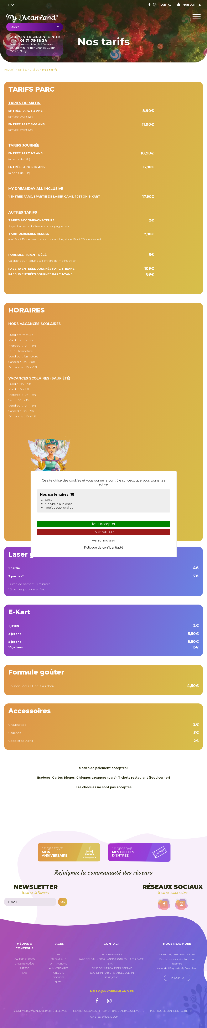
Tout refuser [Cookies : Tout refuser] (103, 532)
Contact (166, 4)
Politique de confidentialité (169, 1010)
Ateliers (58, 972)
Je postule (177, 977)
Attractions (58, 963)
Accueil (9, 69)
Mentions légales (85, 1010)
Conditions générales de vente (123, 1010)
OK (62, 902)
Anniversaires (58, 968)
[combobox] (34, 27)
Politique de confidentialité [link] (103, 547)
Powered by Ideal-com (103, 1016)
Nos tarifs (49, 69)
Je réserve (64, 852)
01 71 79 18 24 (33, 41)
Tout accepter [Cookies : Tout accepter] (103, 524)
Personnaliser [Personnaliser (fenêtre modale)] (103, 540)
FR (10, 5)
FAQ (24, 972)
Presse (24, 968)
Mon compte (189, 4)
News (58, 982)
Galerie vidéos (24, 963)
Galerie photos (25, 959)
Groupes (58, 977)
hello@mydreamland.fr (112, 991)
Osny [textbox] (14, 27)
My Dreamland (58, 957)
